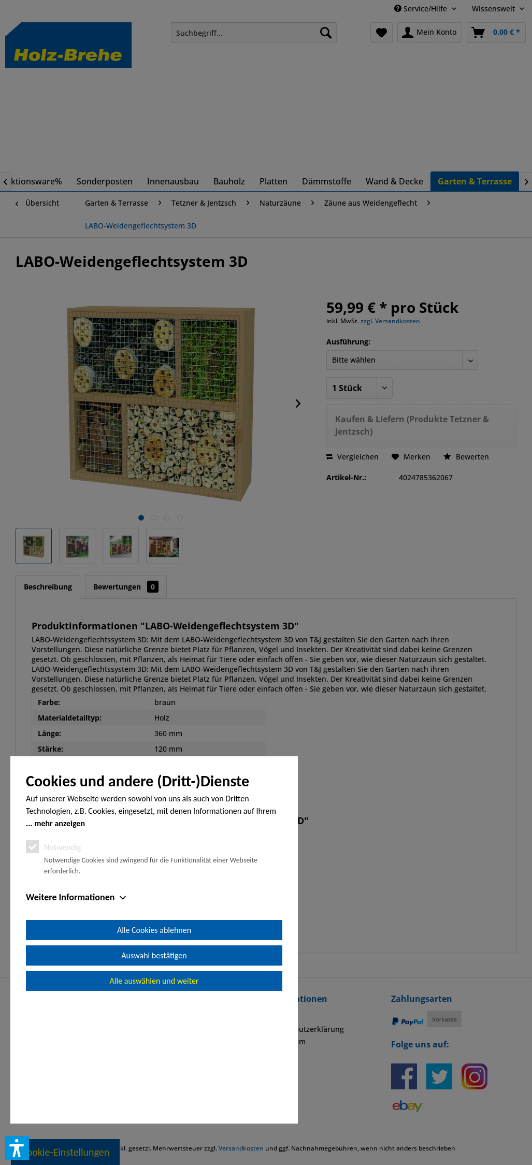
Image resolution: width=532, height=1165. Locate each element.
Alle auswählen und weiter (154, 1098)
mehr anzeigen (59, 940)
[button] (17, 1148)
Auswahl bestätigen (153, 1072)
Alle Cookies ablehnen (154, 1047)
